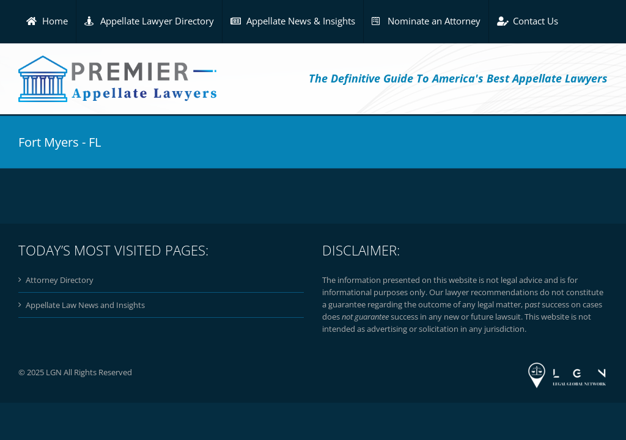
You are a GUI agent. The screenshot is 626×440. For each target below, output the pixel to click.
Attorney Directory (60, 279)
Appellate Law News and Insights (85, 304)
